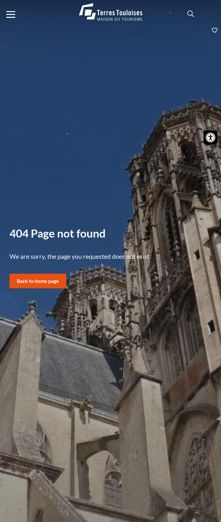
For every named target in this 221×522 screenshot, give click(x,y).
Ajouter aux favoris (110, 30)
